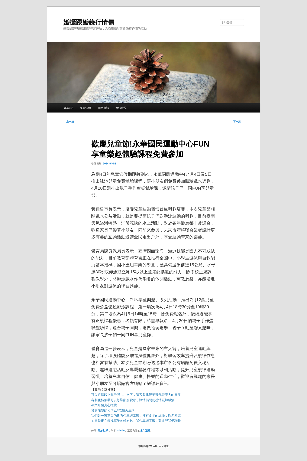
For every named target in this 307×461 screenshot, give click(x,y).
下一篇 (238, 121)
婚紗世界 (121, 107)
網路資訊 (103, 107)
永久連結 (145, 430)
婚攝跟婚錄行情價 (88, 22)
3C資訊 (68, 107)
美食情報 (85, 107)
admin (121, 430)
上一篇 (68, 121)
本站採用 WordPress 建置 (153, 446)
